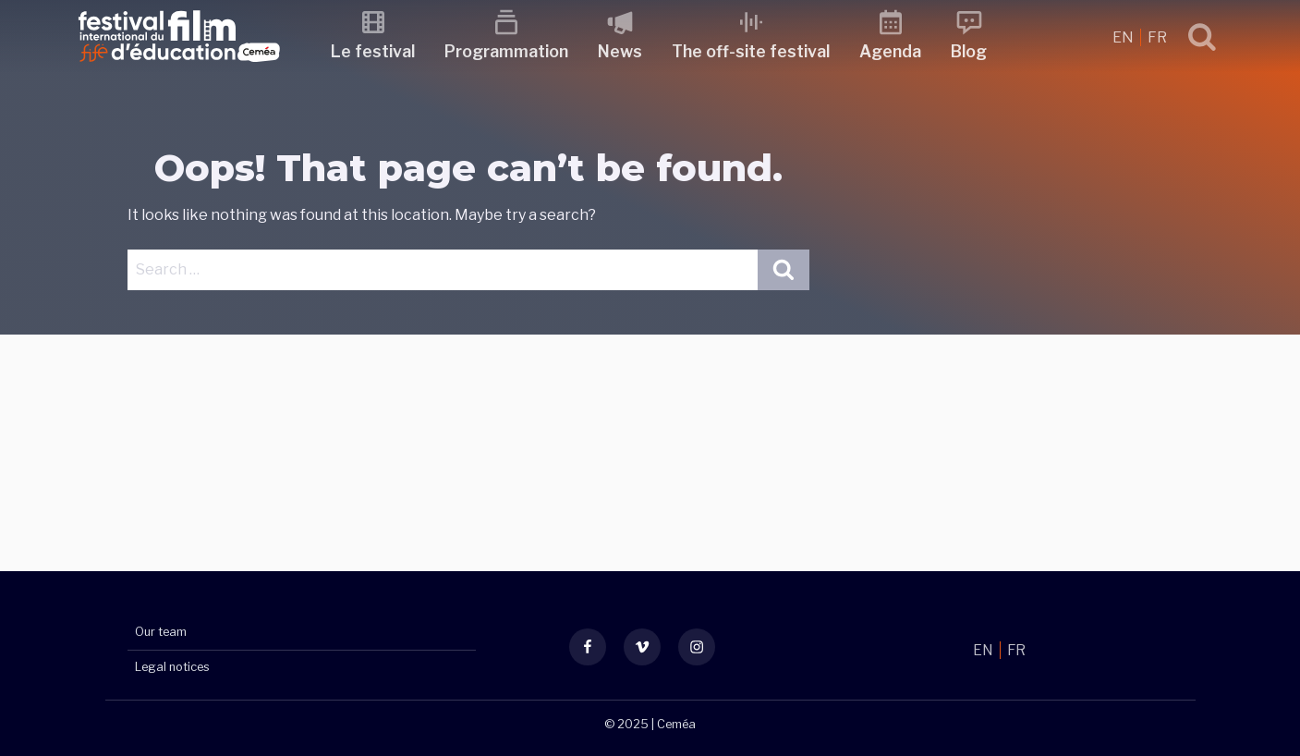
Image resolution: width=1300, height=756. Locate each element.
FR (1157, 37)
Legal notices (172, 667)
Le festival (379, 51)
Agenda (897, 51)
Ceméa (676, 724)
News (626, 51)
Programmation (513, 51)
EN (1124, 37)
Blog (975, 51)
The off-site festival (757, 51)
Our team (161, 633)
